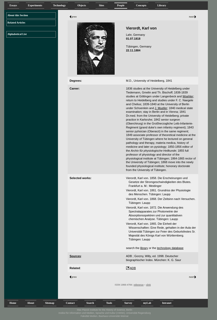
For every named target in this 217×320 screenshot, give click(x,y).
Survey (128, 302)
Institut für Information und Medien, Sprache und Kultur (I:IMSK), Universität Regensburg (104, 313)
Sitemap (49, 302)
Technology (59, 5)
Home (13, 302)
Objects (82, 5)
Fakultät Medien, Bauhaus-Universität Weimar (104, 316)
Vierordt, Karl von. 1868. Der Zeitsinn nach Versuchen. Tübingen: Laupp (161, 200)
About (30, 302)
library (144, 248)
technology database (170, 248)
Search (90, 302)
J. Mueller (161, 108)
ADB (133, 268)
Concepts (141, 5)
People (120, 5)
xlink (148, 284)
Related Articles (16, 22)
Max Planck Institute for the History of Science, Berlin (104, 310)
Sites (101, 5)
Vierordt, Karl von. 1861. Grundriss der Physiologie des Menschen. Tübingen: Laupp (158, 192)
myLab (147, 302)
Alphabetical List (17, 34)
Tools (109, 302)
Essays (13, 5)
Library (161, 5)
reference (139, 284)
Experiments (35, 5)
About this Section (18, 15)
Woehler (188, 96)
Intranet (167, 302)
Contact (70, 302)
